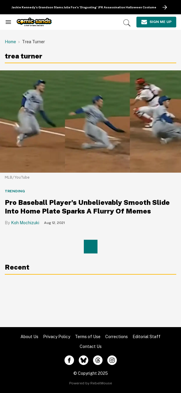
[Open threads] (98, 360)
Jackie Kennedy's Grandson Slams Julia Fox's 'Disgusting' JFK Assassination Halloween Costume (84, 7)
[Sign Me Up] (156, 22)
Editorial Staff (146, 336)
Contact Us (91, 346)
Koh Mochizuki (25, 222)
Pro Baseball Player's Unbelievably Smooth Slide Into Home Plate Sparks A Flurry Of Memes (87, 206)
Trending (15, 191)
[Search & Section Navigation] (8, 22)
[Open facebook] (69, 360)
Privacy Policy (56, 336)
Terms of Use (87, 336)
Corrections (116, 336)
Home (10, 41)
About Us (29, 336)
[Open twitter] (83, 360)
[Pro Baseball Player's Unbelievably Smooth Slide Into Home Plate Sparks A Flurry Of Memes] (90, 121)
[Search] (127, 23)
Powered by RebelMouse (90, 383)
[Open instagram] (112, 360)
